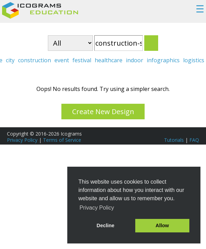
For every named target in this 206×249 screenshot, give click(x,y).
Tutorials (174, 140)
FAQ (194, 140)
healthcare (108, 60)
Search (151, 43)
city (10, 60)
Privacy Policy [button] (96, 208)
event (61, 60)
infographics (163, 60)
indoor (134, 60)
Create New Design (103, 111)
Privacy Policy (22, 140)
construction (34, 60)
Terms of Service (62, 140)
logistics (193, 60)
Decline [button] (105, 225)
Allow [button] (162, 225)
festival (81, 60)
